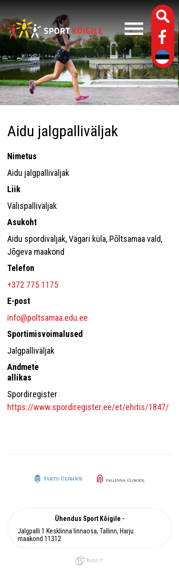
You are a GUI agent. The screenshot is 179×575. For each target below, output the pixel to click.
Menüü (125, 28)
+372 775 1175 (32, 285)
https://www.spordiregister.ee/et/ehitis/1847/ (88, 407)
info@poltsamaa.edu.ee (47, 318)
